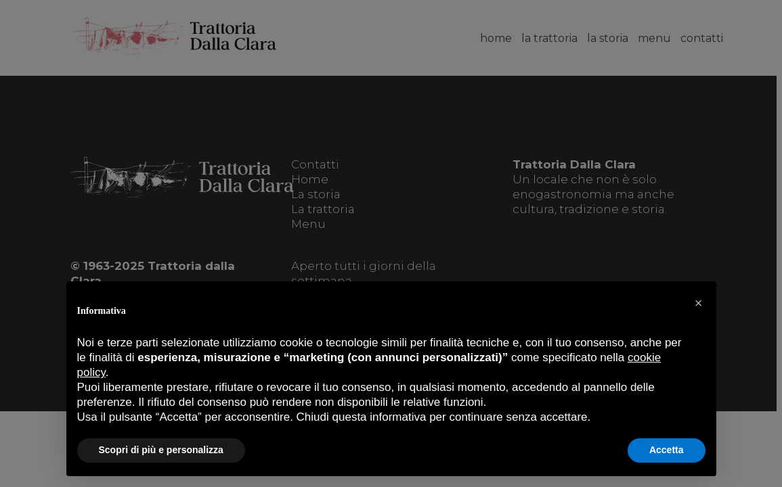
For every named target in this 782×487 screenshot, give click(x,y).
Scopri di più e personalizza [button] (161, 449)
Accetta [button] (666, 449)
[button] (699, 303)
